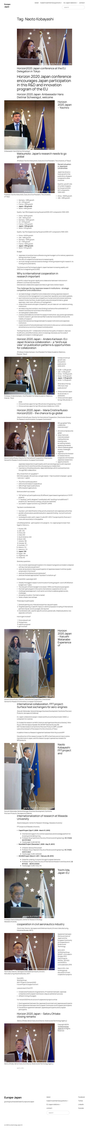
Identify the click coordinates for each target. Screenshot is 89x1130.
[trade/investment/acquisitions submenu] (61, 2)
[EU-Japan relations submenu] (59, 1104)
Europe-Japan (7, 5)
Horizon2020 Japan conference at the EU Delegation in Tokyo (41, 70)
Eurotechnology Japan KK (63, 1027)
